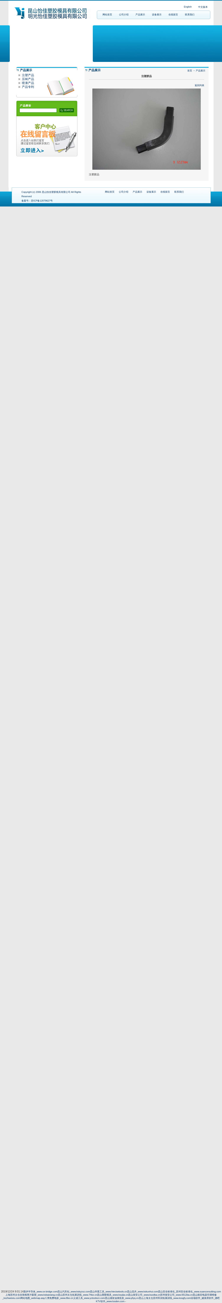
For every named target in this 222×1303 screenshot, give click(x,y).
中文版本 (203, 7)
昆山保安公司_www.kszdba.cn (144, 1294)
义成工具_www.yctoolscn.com (89, 1298)
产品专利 (27, 87)
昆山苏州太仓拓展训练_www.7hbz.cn (77, 1294)
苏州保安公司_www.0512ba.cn (176, 1294)
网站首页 (107, 14)
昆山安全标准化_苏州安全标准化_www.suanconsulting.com (189, 1291)
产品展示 (140, 14)
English (188, 6)
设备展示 (157, 14)
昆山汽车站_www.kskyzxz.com (73, 1291)
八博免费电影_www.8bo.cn (59, 1298)
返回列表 (199, 85)
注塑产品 (27, 75)
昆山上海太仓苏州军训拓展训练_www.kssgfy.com (165, 1298)
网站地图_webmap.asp (32, 1298)
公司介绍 (124, 14)
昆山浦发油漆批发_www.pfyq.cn (122, 1298)
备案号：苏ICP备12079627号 (37, 200)
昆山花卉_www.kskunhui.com (142, 1291)
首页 (189, 70)
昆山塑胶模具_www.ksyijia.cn (112, 1294)
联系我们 (189, 14)
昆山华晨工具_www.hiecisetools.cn (108, 1291)
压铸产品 (27, 79)
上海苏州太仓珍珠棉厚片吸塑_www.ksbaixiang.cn (31, 1294)
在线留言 (173, 14)
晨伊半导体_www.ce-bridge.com (40, 1291)
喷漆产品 (27, 83)
